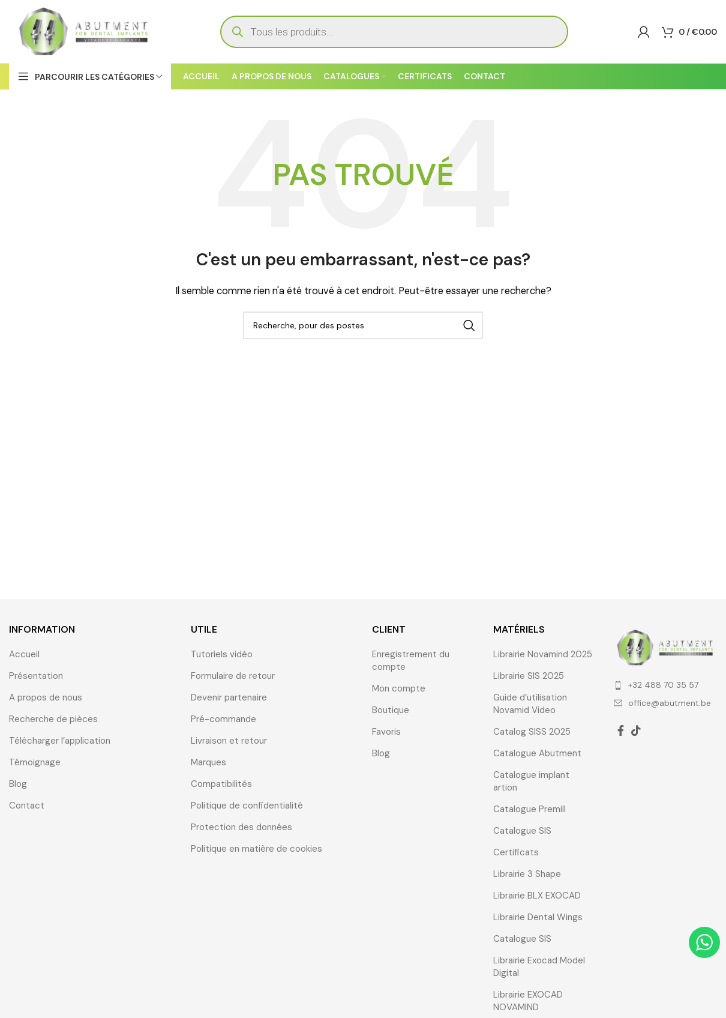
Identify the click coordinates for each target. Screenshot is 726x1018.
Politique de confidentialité (247, 806)
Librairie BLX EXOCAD (537, 896)
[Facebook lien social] (621, 730)
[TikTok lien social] (636, 730)
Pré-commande (223, 719)
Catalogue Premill (529, 809)
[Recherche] (363, 325)
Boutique (390, 710)
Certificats (516, 852)
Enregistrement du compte (410, 660)
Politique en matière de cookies (256, 849)
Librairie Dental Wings (538, 917)
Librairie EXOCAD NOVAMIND (528, 1001)
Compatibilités (221, 784)
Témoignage (35, 762)
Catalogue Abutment (537, 753)
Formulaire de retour (233, 676)
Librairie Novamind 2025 (542, 654)
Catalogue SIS (522, 831)
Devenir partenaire (229, 697)
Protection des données (241, 827)
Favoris (386, 732)
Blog (18, 784)
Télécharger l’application (59, 741)
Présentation (36, 676)
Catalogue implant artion (531, 781)
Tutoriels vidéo (222, 654)
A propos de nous (45, 697)
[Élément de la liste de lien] (665, 684)
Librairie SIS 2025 (528, 676)
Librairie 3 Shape (527, 874)
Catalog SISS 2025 (532, 732)
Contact (26, 806)
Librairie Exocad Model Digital (539, 966)
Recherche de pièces (53, 719)
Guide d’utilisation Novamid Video (530, 703)
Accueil (24, 654)
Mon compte (398, 688)
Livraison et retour (229, 741)
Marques (208, 762)
